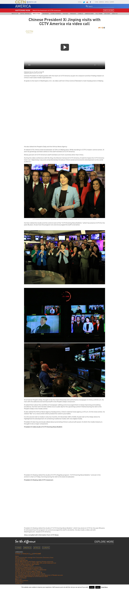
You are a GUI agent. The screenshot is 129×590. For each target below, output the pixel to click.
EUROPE (112, 2)
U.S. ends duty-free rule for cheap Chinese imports (30, 574)
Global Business (56, 13)
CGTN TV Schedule (20, 578)
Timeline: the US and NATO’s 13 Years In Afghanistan (30, 569)
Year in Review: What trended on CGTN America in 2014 (31, 576)
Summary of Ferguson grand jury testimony (28, 567)
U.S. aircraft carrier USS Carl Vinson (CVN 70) (28, 572)
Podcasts (73, 13)
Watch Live (15, 13)
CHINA (96, 2)
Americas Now (89, 13)
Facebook (90, 2)
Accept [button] (91, 587)
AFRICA (107, 2)
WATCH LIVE (32, 2)
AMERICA (101, 2)
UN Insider (45, 13)
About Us (114, 13)
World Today (36, 13)
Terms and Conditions (21, 580)
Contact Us (18, 583)
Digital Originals (25, 13)
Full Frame (99, 13)
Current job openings (21, 560)
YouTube (87, 2)
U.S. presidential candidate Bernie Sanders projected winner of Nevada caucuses (39, 575)
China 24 (80, 13)
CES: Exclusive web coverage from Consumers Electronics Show (34, 557)
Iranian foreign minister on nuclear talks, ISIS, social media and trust (35, 563)
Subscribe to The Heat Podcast (24, 565)
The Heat (65, 13)
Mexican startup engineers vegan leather (27, 564)
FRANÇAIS (25, 554)
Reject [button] (97, 587)
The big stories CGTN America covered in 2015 (28, 568)
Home (17, 556)
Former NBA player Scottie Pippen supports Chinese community (34, 561)
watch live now (108, 10)
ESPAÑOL (18, 554)
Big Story (107, 13)
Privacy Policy (19, 582)
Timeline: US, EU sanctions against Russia (27, 571)
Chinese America (20, 559)
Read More (104, 587)
